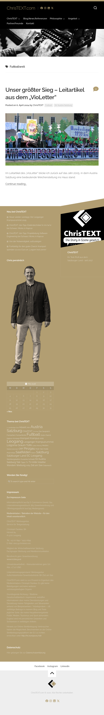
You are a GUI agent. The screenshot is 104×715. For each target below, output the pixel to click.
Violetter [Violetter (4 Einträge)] (42, 462)
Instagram (52, 666)
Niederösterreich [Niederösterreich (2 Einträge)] (12, 449)
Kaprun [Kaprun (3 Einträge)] (9, 438)
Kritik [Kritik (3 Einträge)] (42, 438)
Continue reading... (16, 183)
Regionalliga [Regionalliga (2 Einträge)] (11, 452)
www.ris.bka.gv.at (14, 559)
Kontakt (30, 23)
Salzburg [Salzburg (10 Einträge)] (42, 452)
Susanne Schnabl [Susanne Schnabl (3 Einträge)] (28, 459)
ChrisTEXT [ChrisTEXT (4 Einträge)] (27, 431)
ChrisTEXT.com (21, 8)
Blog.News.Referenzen (35, 18)
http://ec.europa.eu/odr (31, 636)
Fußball (48, 105)
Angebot (72, 18)
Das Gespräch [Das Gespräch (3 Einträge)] (44, 431)
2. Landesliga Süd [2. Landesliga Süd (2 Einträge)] (13, 427)
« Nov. (9, 411)
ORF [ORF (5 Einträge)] (21, 448)
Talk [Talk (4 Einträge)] (18, 462)
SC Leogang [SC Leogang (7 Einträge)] (34, 455)
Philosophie (56, 18)
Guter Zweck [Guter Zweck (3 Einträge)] (46, 435)
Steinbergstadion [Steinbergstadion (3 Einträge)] (13, 459)
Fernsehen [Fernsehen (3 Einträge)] (11, 435)
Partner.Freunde (15, 23)
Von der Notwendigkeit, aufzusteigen (25, 241)
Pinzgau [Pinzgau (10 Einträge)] (29, 448)
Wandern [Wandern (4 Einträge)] (11, 465)
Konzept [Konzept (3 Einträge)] (16, 438)
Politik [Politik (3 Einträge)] (45, 449)
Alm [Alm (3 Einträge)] (28, 427)
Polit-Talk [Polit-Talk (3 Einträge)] (39, 449)
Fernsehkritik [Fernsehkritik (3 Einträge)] (21, 435)
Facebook (40, 666)
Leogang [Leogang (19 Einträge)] (15, 441)
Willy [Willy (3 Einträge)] (28, 465)
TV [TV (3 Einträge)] (27, 462)
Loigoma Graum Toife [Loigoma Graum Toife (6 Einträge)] (19, 445)
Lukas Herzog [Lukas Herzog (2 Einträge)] (37, 445)
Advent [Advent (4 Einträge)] (22, 427)
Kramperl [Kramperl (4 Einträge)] (24, 438)
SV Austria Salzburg (63, 105)
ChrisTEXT (12, 18)
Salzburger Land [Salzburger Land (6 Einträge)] (16, 455)
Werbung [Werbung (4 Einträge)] (21, 465)
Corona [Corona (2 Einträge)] (35, 431)
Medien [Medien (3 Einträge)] (45, 445)
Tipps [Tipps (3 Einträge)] (23, 462)
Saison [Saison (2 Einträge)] (33, 452)
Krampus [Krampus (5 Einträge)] (34, 438)
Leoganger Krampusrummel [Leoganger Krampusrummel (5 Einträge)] (38, 441)
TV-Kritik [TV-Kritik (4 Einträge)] (33, 462)
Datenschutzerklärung (35, 653)
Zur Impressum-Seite (16, 497)
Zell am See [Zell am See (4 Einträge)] (37, 465)
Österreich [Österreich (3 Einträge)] (47, 465)
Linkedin (65, 666)
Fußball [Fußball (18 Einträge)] (33, 434)
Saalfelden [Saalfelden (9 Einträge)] (23, 452)
